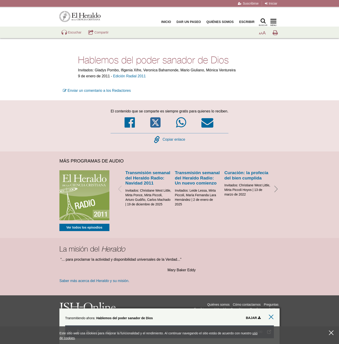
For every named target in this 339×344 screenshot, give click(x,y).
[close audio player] (271, 317)
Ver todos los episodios (84, 227)
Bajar (253, 318)
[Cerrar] (331, 332)
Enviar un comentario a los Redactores (97, 90)
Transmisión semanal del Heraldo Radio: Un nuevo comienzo (197, 177)
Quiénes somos (221, 22)
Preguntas (271, 304)
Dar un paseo (190, 22)
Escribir (248, 22)
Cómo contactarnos (247, 304)
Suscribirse (248, 3)
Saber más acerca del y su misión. (94, 281)
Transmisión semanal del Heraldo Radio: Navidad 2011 (147, 177)
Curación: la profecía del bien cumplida (246, 175)
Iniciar (271, 3)
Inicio (167, 22)
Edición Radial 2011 (129, 76)
